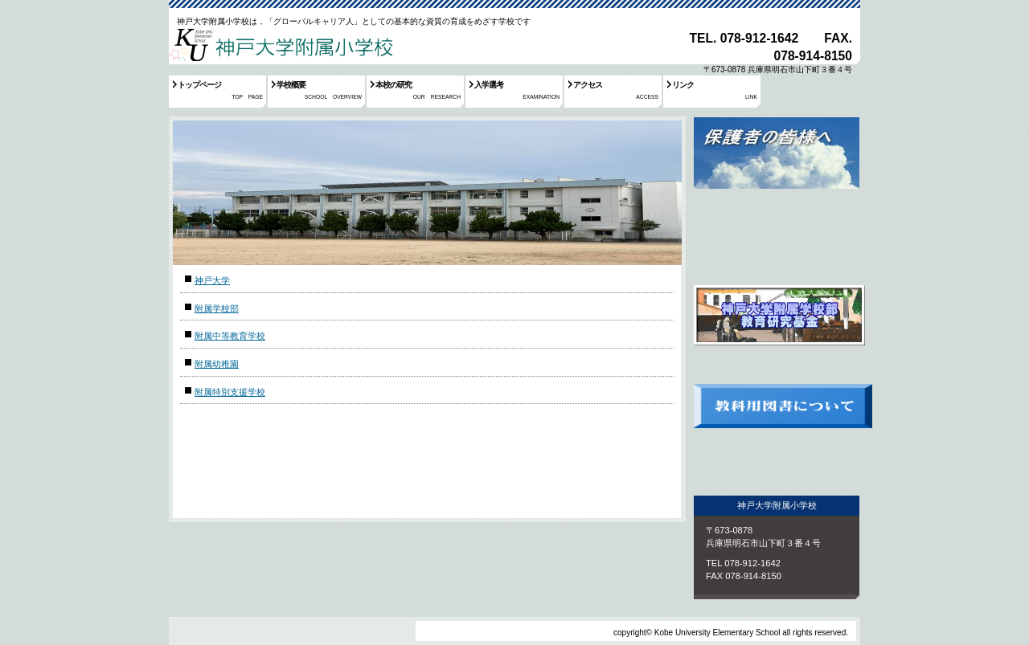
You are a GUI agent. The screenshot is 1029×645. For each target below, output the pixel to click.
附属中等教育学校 (230, 336)
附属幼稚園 (217, 364)
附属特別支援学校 (230, 392)
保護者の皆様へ (776, 191)
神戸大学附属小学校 (280, 43)
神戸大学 (212, 280)
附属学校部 (217, 308)
